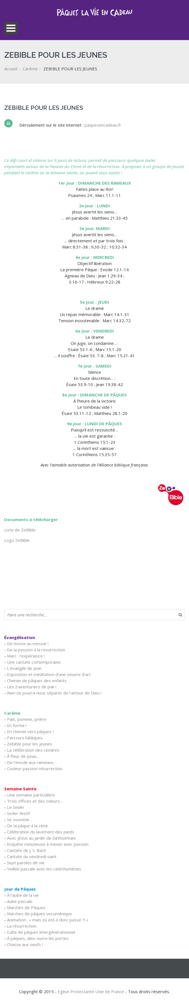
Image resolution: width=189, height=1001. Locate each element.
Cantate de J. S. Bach (26, 850)
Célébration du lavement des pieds (40, 832)
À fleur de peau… (23, 756)
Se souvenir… (19, 819)
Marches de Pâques (26, 907)
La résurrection (21, 926)
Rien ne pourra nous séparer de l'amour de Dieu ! (54, 693)
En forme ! (17, 725)
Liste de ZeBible (20, 530)
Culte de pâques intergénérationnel (41, 932)
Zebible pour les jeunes (29, 744)
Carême (30, 68)
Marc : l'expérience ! (26, 656)
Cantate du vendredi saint (32, 856)
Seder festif (18, 813)
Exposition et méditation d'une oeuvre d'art (49, 674)
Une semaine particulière (31, 795)
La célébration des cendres (33, 750)
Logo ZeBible (17, 540)
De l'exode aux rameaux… (32, 762)
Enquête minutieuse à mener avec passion (47, 844)
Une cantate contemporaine (34, 662)
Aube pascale (19, 901)
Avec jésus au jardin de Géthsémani (41, 838)
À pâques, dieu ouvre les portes (38, 938)
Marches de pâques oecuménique (39, 913)
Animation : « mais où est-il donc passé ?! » (47, 920)
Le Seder (15, 807)
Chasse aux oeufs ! (25, 944)
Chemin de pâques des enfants (37, 680)
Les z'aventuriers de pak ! (31, 686)
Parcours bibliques (25, 737)
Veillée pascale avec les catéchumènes (44, 869)
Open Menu (11, 28)
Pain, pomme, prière (26, 719)
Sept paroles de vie (26, 862)
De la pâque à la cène (27, 825)
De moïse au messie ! (27, 643)
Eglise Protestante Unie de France (91, 991)
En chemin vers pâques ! (30, 731)
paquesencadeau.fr (103, 125)
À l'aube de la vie (23, 895)
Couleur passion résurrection (34, 768)
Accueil (10, 68)
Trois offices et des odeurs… (35, 801)
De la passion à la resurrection (36, 649)
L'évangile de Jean (24, 668)
